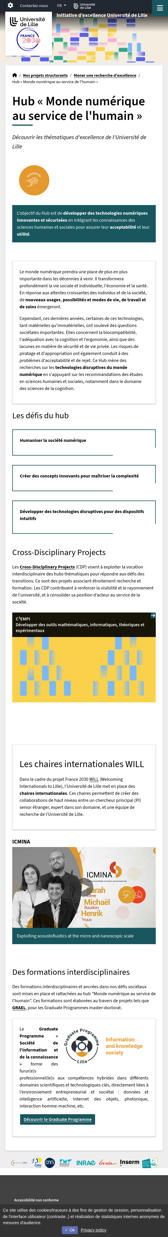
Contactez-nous (34, 6)
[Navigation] (160, 8)
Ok (70, 1230)
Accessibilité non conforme (36, 1200)
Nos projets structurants (45, 75)
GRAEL (19, 1008)
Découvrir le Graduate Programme (58, 1119)
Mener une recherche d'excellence (105, 75)
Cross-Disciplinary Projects (47, 567)
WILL (94, 779)
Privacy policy (93, 1230)
